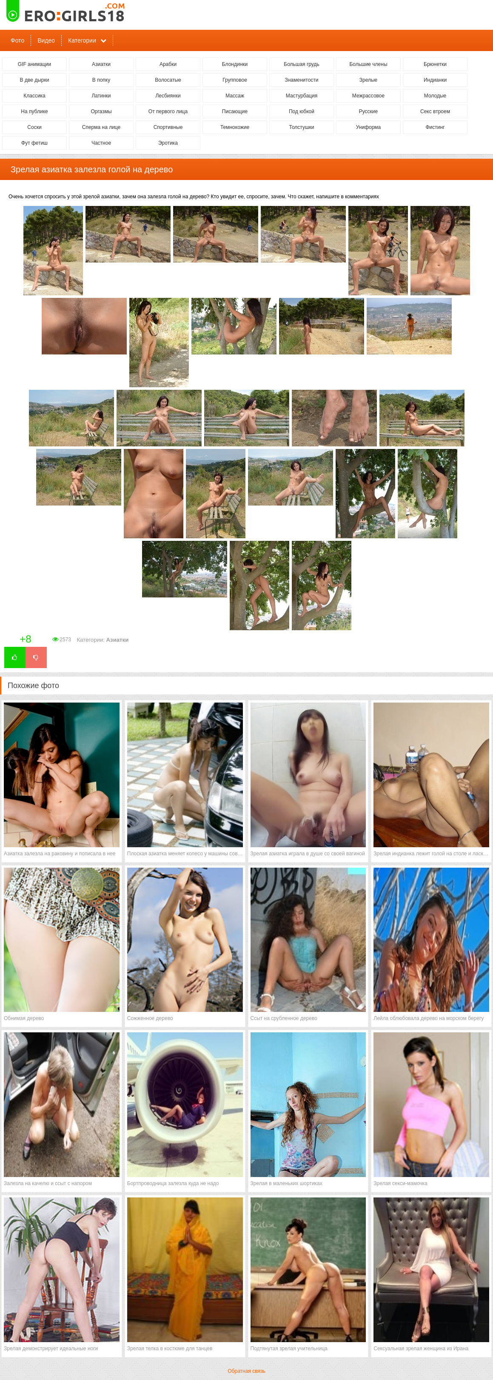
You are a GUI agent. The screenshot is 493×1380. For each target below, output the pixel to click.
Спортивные (168, 127)
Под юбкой (301, 111)
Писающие (235, 111)
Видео (46, 40)
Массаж (234, 96)
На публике (34, 111)
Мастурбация (301, 96)
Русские (368, 111)
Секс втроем (435, 111)
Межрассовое (368, 96)
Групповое (234, 80)
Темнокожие (234, 127)
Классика (34, 96)
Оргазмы (101, 111)
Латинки (101, 96)
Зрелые (368, 80)
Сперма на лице (101, 127)
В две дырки (34, 80)
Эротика (168, 143)
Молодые (435, 96)
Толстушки (301, 127)
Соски (34, 127)
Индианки (435, 80)
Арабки (168, 64)
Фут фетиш (34, 143)
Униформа (368, 127)
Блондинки (235, 64)
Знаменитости (301, 80)
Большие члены (368, 64)
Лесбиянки (167, 96)
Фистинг (435, 127)
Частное (101, 143)
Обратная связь (246, 1371)
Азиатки (101, 64)
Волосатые (168, 80)
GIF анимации (34, 64)
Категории (82, 40)
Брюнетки (435, 64)
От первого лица (168, 111)
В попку (101, 80)
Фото (17, 40)
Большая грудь (301, 64)
